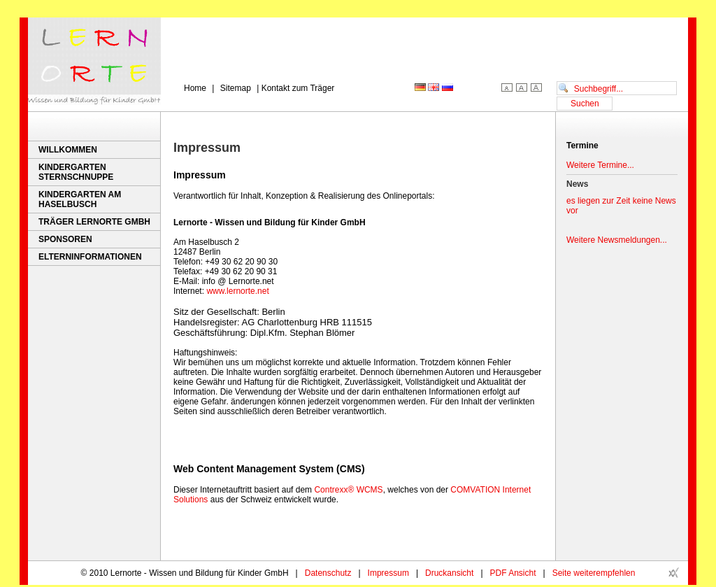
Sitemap (235, 88)
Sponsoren (65, 239)
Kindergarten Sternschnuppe (75, 172)
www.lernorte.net (237, 291)
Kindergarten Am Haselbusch (79, 199)
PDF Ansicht (513, 573)
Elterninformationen (90, 257)
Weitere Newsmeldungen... (616, 240)
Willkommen (67, 150)
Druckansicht (449, 573)
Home (195, 88)
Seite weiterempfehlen (594, 573)
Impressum (388, 573)
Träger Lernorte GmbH (94, 222)
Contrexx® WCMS (348, 490)
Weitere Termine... (600, 165)
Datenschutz (328, 573)
